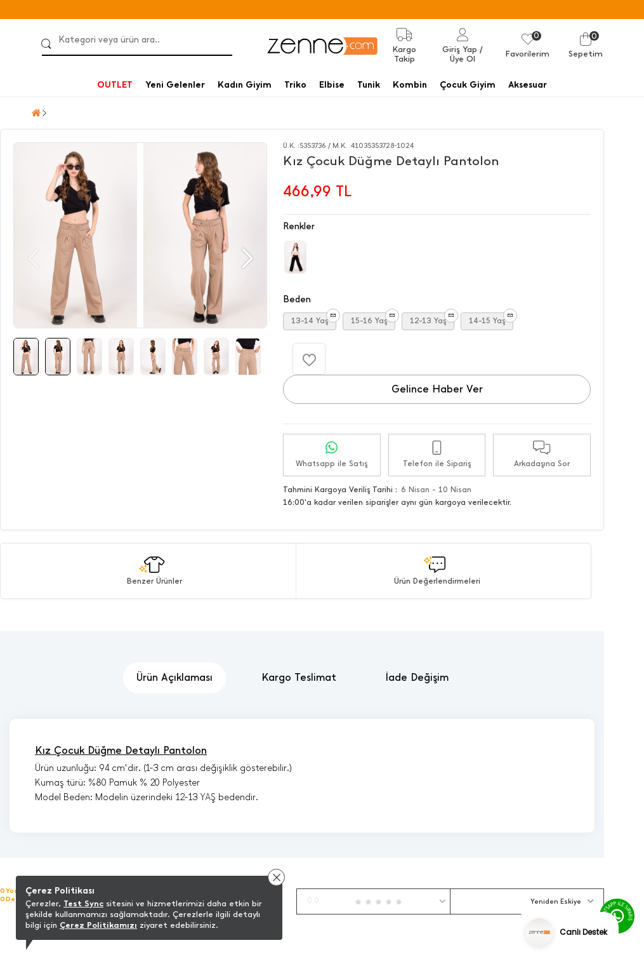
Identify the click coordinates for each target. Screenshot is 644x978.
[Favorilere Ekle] (308, 359)
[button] (245, 258)
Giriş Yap (459, 49)
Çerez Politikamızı (98, 925)
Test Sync (83, 903)
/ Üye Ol (466, 54)
